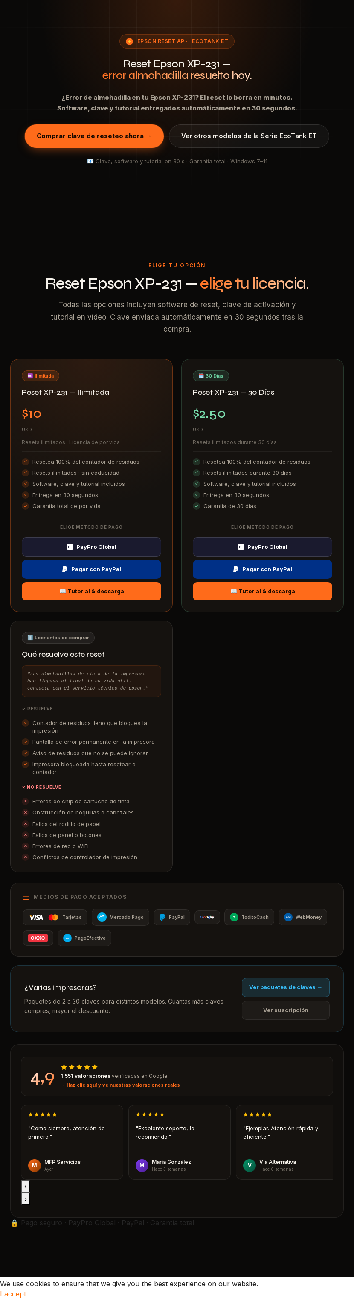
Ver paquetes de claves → (285, 987)
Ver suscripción (285, 1010)
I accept (13, 1294)
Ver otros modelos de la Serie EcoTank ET (249, 136)
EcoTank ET (210, 41)
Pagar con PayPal (91, 569)
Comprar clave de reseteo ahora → (94, 136)
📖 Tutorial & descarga (91, 591)
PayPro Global (91, 546)
